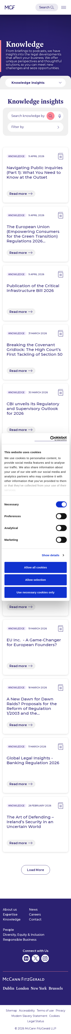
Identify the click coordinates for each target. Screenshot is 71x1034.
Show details (50, 555)
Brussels (56, 988)
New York (39, 988)
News (33, 909)
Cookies (54, 1016)
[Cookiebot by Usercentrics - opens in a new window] (50, 438)
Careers (35, 914)
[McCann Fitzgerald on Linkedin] (26, 958)
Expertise (10, 914)
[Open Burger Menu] (63, 7)
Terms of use (45, 1010)
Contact (35, 919)
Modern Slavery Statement (29, 1016)
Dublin (8, 988)
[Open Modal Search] (46, 7)
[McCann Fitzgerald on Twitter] (35, 958)
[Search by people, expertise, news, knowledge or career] (27, 116)
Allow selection (35, 579)
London (22, 988)
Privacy (60, 1010)
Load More (35, 870)
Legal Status (35, 1021)
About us (10, 909)
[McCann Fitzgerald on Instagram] (45, 958)
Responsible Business (20, 939)
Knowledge (11, 919)
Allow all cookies (35, 567)
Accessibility (27, 1010)
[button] (51, 116)
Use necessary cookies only (35, 592)
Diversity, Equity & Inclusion (23, 935)
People (8, 930)
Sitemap (11, 1010)
